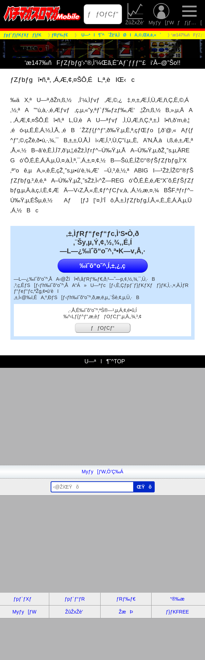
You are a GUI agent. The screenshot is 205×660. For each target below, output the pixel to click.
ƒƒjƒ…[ (189, 14)
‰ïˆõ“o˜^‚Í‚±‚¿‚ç (102, 265)
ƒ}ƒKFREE (177, 612)
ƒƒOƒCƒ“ (102, 14)
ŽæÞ (126, 612)
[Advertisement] (102, 416)
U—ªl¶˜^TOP (102, 361)
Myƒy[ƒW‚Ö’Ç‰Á (102, 471)
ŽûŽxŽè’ (135, 14)
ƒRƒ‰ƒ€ (125, 599)
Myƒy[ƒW (161, 14)
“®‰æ (177, 599)
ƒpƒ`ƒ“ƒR (75, 599)
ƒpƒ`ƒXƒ (24, 599)
